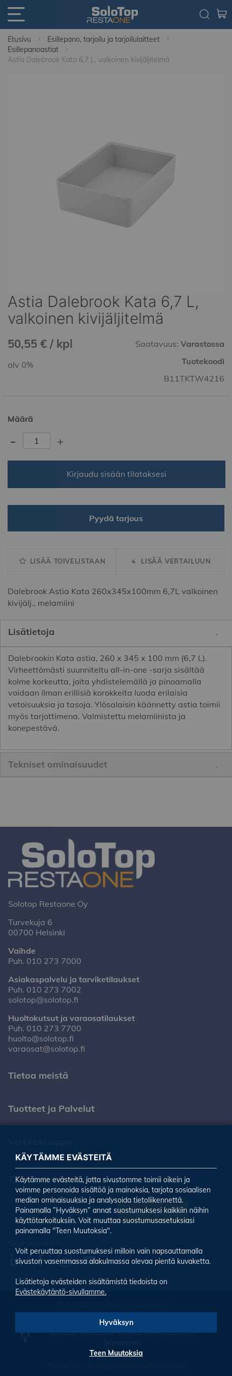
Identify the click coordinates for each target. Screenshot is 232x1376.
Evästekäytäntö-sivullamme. (60, 1291)
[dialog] (116, 688)
